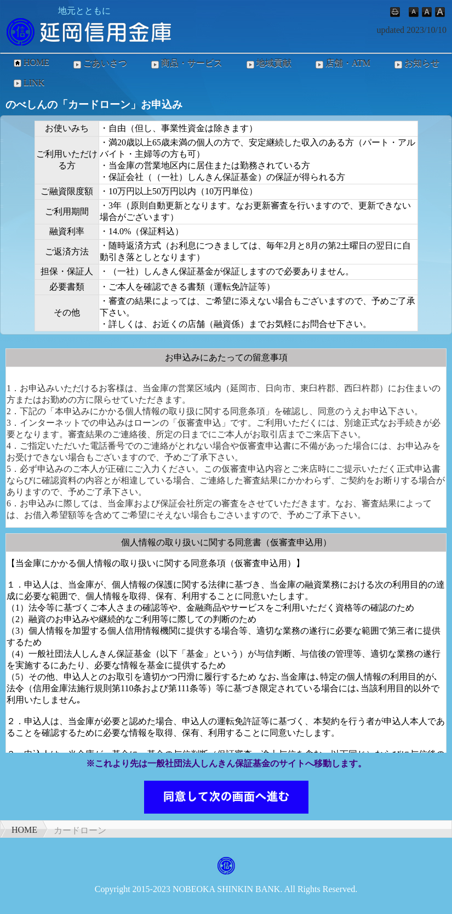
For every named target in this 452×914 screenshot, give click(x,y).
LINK (28, 83)
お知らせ (415, 63)
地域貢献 (267, 63)
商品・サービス (185, 63)
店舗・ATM (341, 63)
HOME (30, 62)
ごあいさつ (99, 63)
